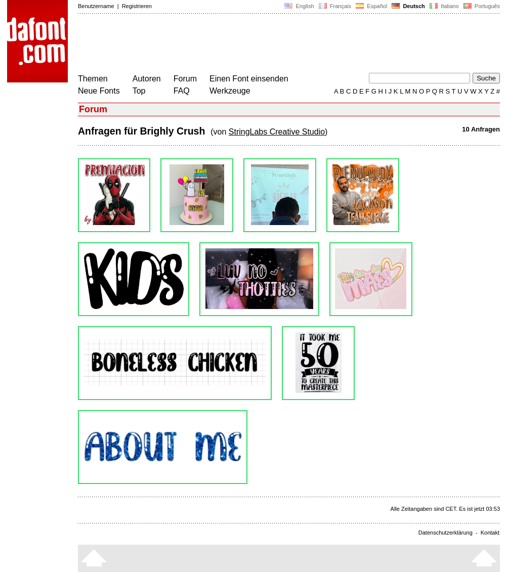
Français (335, 6)
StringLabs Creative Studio (277, 131)
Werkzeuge (229, 90)
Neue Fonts (99, 90)
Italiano (444, 6)
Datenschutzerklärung (445, 533)
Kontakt (490, 533)
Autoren (147, 78)
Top (139, 90)
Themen (93, 78)
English (299, 6)
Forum (185, 78)
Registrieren (137, 6)
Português (481, 6)
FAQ (182, 90)
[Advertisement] (262, 44)
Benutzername (96, 6)
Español (371, 6)
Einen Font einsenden (248, 78)
